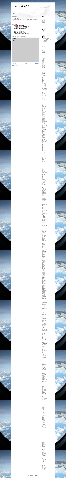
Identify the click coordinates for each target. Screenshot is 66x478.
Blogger (34, 475)
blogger (43, 267)
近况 (42, 136)
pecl (42, 402)
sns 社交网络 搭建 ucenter (44, 427)
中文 (42, 253)
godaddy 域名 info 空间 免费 (44, 318)
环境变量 (43, 131)
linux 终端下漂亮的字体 (46, 42)
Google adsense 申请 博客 (44, 333)
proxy (43, 413)
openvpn (43, 397)
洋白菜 (43, 215)
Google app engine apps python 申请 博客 (44, 335)
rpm (42, 418)
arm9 (43, 266)
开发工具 (43, 138)
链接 (42, 146)
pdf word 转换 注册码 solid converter (44, 399)
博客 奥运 (43, 85)
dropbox (43, 289)
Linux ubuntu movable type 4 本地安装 (44, 373)
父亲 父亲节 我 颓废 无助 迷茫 (44, 123)
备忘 (42, 77)
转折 (42, 259)
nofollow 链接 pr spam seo (44, 394)
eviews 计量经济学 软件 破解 (44, 291)
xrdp (42, 463)
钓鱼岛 (43, 116)
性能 (42, 206)
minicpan (43, 384)
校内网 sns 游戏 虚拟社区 (44, 195)
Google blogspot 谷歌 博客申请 (44, 344)
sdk (42, 421)
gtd (42, 349)
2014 (43, 62)
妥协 (42, 177)
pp (42, 411)
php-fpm (43, 409)
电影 (42, 115)
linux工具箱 (43, 374)
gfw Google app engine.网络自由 (44, 302)
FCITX (43, 294)
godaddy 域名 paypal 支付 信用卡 (44, 321)
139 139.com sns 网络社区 (44, 56)
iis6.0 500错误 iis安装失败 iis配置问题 (44, 358)
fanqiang (43, 293)
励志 (42, 144)
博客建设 (43, 106)
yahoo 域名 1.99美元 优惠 (44, 465)
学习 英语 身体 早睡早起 (44, 208)
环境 (42, 130)
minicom (43, 383)
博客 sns (43, 105)
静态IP (43, 137)
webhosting (43, 453)
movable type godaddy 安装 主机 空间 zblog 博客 (44, 386)
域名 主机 (43, 235)
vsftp (42, 451)
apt (42, 263)
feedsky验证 (43, 295)
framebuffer (43, 296)
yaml (42, 466)
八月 (44, 31)
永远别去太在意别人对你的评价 (44, 228)
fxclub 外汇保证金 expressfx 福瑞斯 (44, 299)
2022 (43, 21)
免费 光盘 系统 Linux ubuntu (44, 152)
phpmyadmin (44, 410)
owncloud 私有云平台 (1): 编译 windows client (47, 40)
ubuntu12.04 (44, 443)
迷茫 (42, 149)
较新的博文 (14, 63)
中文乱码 (43, 254)
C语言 (43, 269)
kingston (43, 366)
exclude (43, 292)
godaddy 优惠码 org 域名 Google (44, 312)
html (42, 353)
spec (42, 431)
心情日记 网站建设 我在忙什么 (44, 200)
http (42, 354)
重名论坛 (43, 256)
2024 (43, 20)
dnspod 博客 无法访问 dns (44, 281)
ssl (42, 433)
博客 (42, 82)
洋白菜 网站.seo (44, 220)
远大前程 (43, 239)
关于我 (43, 127)
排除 (42, 163)
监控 (42, 133)
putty (42, 414)
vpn (42, 448)
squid (43, 432)
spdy (42, 430)
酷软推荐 (43, 141)
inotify (43, 359)
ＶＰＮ (43, 449)
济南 (42, 132)
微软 (42, 183)
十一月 (44, 28)
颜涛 (42, 212)
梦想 (42, 148)
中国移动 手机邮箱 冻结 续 (44, 252)
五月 (44, 35)
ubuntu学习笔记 (44, 444)
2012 (43, 49)
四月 (44, 36)
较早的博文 (37, 63)
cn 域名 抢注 (44, 273)
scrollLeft (43, 420)
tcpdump (43, 436)
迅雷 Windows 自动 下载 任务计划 (44, 211)
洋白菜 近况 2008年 (43, 217)
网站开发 (43, 182)
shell (42, 423)
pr (42, 412)
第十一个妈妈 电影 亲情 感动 (44, 112)
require (43, 417)
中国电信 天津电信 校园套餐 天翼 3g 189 (44, 250)
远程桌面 (43, 238)
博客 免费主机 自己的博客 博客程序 (44, 89)
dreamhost (43, 288)
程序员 (43, 108)
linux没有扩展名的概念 (46, 38)
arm (42, 264)
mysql (43, 388)
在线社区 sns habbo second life (44, 241)
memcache (43, 378)
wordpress (43, 459)
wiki (42, 454)
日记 (42, 166)
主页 (14, 13)
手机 (42, 168)
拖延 (42, 176)
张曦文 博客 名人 (44, 244)
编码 (42, 79)
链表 (42, 145)
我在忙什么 (43, 188)
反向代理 (43, 118)
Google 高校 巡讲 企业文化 (44, 326)
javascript (43, 364)
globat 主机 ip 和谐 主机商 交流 (44, 309)
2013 (43, 61)
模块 (42, 160)
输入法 (43, 169)
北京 (42, 76)
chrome (43, 272)
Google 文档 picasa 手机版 (44, 327)
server (43, 422)
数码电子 (43, 170)
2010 (43, 51)
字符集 (43, 260)
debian (43, 277)
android (43, 262)
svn (42, 434)
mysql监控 (43, 389)
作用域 (43, 261)
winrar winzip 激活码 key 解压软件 (44, 458)
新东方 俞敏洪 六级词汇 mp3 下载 (44, 204)
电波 (42, 113)
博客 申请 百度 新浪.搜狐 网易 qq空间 (44, 92)
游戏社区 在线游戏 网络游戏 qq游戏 (44, 232)
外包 (42, 178)
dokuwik (43, 286)
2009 (43, 52)
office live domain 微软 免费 (44, 396)
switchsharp (43, 435)
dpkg (42, 287)
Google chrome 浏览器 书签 (44, 346)
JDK (42, 365)
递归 (42, 110)
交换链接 (43, 134)
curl (42, 276)
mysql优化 (43, 390)
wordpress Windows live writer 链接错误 (44, 461)
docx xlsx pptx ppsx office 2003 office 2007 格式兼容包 (44, 284)
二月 (44, 46)
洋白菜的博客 (20, 6)
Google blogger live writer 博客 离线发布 (44, 342)
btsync (43, 268)
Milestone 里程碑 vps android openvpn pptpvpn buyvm (44, 380)
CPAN (43, 274)
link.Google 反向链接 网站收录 (44, 369)
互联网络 (43, 129)
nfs (42, 391)
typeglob (43, 438)
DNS (42, 279)
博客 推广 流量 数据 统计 (44, 95)
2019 (43, 23)
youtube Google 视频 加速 (44, 468)
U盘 (42, 439)
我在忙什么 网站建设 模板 (44, 190)
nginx (43, 392)
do (42, 282)
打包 (42, 109)
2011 (43, 50)
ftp (42, 297)
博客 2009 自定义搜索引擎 (44, 84)
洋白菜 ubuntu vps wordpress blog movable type (44, 223)
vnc (42, 447)
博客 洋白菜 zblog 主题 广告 (44, 99)
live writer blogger (43, 376)
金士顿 (43, 135)
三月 (44, 37)
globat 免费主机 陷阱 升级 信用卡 (44, 306)
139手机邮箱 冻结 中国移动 (44, 58)
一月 (44, 47)
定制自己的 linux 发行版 (46, 41)
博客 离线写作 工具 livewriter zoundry (44, 87)
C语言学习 (43, 270)
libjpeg (43, 367)
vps (42, 450)
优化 (42, 230)
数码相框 (43, 171)
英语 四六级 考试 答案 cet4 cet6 (44, 226)
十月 (44, 29)
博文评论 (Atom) (16, 65)
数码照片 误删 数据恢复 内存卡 (44, 172)
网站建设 (43, 181)
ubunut (43, 446)
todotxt (43, 437)
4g (42, 63)
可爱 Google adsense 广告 (44, 140)
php (42, 408)
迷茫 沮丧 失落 (44, 150)
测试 (42, 107)
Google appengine (43, 338)
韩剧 (42, 128)
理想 (42, 143)
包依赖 (43, 75)
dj (42, 278)
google (43, 322)
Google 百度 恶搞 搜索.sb (44, 324)
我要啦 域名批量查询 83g (44, 187)
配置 (42, 164)
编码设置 (43, 80)
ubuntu (43, 442)
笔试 (42, 78)
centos (43, 271)
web (42, 452)
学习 (42, 207)
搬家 (42, 74)
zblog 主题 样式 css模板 (44, 469)
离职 (42, 142)
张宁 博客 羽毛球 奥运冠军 (44, 243)
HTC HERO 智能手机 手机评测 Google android (44, 351)
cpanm (43, 275)
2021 (43, 22)
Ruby (43, 419)
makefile (43, 377)
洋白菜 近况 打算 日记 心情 (44, 219)
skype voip (43, 424)
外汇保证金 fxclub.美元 (43, 180)
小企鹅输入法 (44, 192)
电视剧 (43, 114)
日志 (42, 167)
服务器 (43, 120)
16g (42, 59)
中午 (42, 255)
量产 (42, 147)
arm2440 (43, 265)
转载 (42, 258)
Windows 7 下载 (44, 455)
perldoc (43, 407)
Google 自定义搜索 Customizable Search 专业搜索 (44, 330)
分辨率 (43, 119)
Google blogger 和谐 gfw (44, 339)
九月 (44, 30)
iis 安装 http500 (44, 355)
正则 (42, 246)
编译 (42, 81)
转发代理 (43, 257)
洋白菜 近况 (43, 216)
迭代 (42, 117)
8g (42, 64)
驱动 (42, 165)
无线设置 (43, 191)
